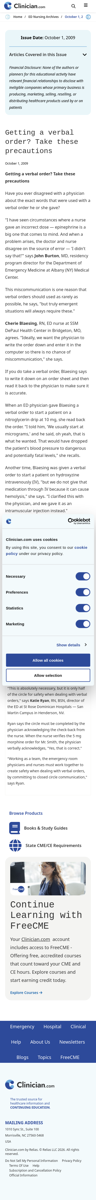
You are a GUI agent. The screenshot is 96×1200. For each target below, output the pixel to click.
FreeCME (69, 1057)
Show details (68, 644)
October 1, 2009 (76, 16)
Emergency (22, 1026)
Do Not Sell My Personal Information (31, 1161)
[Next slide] (88, 16)
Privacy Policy (71, 1161)
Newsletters (72, 1042)
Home (17, 16)
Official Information (23, 1175)
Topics (44, 1057)
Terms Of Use (19, 1165)
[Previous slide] (7, 16)
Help (16, 1042)
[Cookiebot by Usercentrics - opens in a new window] (68, 521)
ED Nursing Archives (43, 16)
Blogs (23, 1057)
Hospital (52, 1026)
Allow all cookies (48, 660)
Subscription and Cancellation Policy (35, 1170)
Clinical (78, 1026)
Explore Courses (26, 992)
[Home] (24, 6)
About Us (40, 1042)
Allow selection (48, 675)
